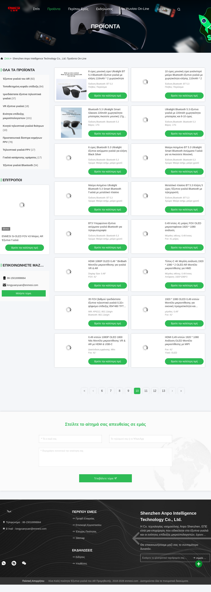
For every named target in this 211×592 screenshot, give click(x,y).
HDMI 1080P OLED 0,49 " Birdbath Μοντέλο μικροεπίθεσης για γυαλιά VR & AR (107, 265)
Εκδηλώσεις (104, 9)
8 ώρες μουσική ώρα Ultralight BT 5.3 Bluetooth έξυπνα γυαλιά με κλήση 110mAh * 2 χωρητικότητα (106, 75)
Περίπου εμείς (78, 9)
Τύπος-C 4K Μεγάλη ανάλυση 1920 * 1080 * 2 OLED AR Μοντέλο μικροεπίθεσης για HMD (184, 265)
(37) (22, 96)
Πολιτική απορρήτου (33, 581)
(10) (23, 127)
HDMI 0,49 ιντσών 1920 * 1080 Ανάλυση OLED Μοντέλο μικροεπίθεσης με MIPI (182, 341)
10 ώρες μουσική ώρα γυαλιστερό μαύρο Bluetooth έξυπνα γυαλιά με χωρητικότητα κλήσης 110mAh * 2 (184, 75)
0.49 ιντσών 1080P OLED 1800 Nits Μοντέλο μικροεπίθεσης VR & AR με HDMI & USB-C (106, 341)
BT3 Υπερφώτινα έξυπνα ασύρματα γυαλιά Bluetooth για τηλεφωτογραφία (105, 227)
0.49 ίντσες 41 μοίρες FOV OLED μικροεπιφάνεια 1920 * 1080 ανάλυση (183, 227)
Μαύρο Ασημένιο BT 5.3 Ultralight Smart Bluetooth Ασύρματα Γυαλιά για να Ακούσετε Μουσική (183, 151)
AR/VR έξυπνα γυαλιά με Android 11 (21, 236)
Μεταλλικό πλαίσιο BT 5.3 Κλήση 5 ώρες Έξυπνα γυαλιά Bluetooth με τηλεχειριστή (184, 189)
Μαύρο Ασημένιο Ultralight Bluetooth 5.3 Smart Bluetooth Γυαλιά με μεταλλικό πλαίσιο (104, 189)
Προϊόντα (53, 9)
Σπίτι (36, 9)
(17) (19, 149)
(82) (19, 78)
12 (154, 390)
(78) (22, 139)
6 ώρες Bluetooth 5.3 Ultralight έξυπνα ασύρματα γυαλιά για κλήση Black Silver (107, 151)
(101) (17, 116)
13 (163, 390)
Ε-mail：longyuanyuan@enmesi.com (24, 528)
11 (146, 390)
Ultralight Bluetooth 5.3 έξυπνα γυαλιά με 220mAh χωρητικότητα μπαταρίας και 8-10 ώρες (183, 113)
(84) (23, 86)
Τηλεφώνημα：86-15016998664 (21, 522)
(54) (20, 165)
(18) (16, 106)
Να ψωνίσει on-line (135, 9)
